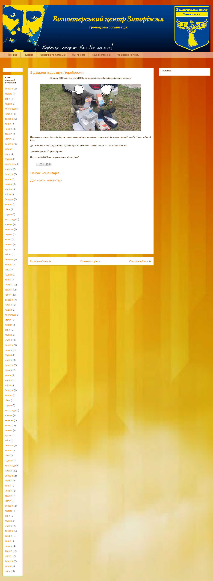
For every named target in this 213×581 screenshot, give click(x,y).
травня (8, 134)
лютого (8, 93)
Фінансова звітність (128, 55)
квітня (8, 139)
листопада (10, 108)
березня (9, 88)
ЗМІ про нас (78, 55)
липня (8, 124)
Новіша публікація (40, 261)
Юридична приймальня (53, 55)
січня (7, 99)
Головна (28, 55)
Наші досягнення (101, 55)
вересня (9, 119)
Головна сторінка (90, 261)
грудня (8, 104)
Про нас (12, 55)
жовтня (8, 114)
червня (8, 129)
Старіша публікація (140, 261)
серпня (8, 234)
